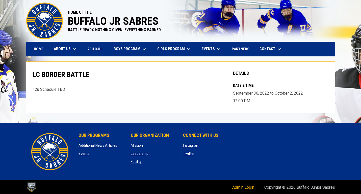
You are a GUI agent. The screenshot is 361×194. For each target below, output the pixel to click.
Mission (137, 145)
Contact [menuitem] (271, 49)
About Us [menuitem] (66, 49)
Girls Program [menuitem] (174, 49)
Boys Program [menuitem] (130, 49)
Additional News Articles (98, 145)
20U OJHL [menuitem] (97, 49)
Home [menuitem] (39, 49)
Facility (136, 162)
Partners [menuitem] (240, 49)
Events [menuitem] (212, 49)
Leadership (139, 154)
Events (84, 154)
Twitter (189, 154)
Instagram (191, 145)
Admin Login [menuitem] (243, 187)
